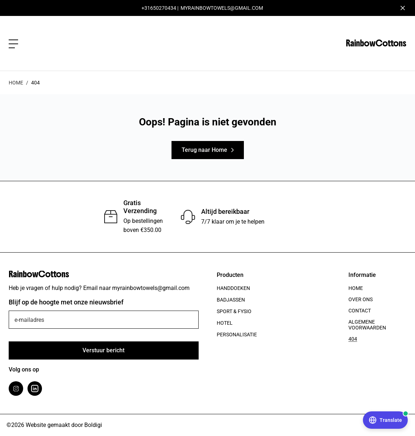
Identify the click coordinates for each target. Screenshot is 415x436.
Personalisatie (237, 334)
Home (16, 83)
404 (352, 339)
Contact (359, 310)
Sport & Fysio (234, 311)
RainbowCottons (376, 43)
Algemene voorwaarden (367, 325)
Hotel (225, 323)
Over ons (360, 299)
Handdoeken (233, 288)
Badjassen (231, 300)
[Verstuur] (104, 350)
